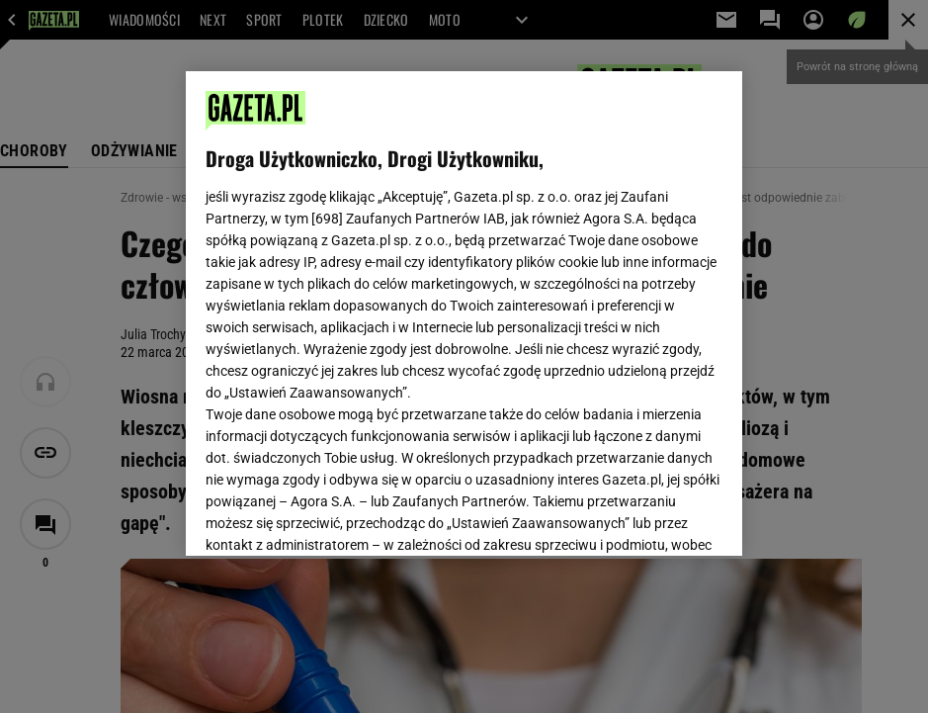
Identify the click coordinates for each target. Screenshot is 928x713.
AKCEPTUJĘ (656, 517)
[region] (464, 313)
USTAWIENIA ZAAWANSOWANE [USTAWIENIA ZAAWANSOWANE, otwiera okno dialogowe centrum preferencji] (334, 516)
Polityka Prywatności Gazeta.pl (461, 294)
